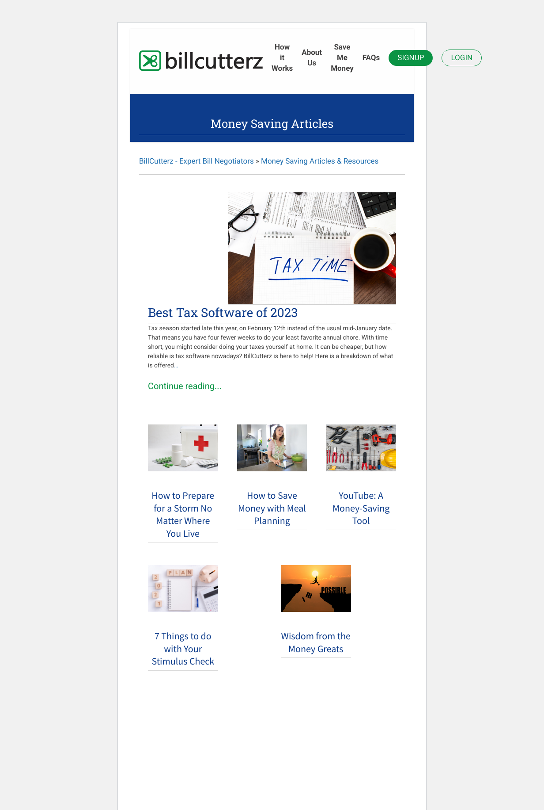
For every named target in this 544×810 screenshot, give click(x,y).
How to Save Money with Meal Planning (272, 508)
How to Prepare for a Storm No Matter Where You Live (182, 514)
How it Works (282, 58)
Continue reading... (185, 386)
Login (461, 57)
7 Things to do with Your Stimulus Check (182, 649)
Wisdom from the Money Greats (316, 642)
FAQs (371, 57)
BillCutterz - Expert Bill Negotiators (196, 161)
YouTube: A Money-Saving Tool (360, 508)
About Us (312, 58)
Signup (410, 57)
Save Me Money (342, 58)
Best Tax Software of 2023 (223, 312)
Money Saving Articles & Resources (319, 161)
